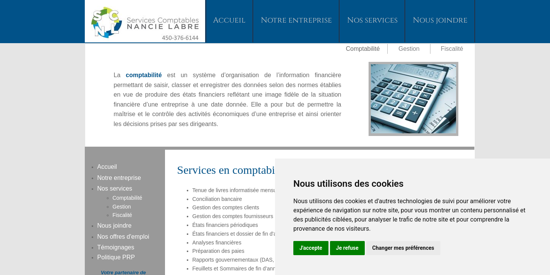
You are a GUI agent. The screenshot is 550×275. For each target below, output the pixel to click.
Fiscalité (452, 48)
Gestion (122, 207)
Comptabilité (127, 198)
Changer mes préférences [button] (403, 248)
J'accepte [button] (310, 248)
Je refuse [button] (347, 248)
